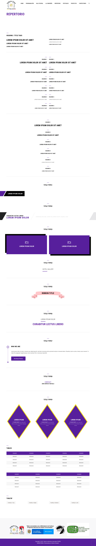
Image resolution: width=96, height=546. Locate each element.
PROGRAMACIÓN (30, 3)
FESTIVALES (66, 3)
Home (22, 3)
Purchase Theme (18, 358)
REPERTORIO (57, 3)
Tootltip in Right (32, 502)
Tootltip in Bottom (54, 502)
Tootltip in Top (11, 502)
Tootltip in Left (75, 502)
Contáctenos (82, 3)
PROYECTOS (74, 3)
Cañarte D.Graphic (55, 543)
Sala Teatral (39, 3)
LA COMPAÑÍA (49, 3)
